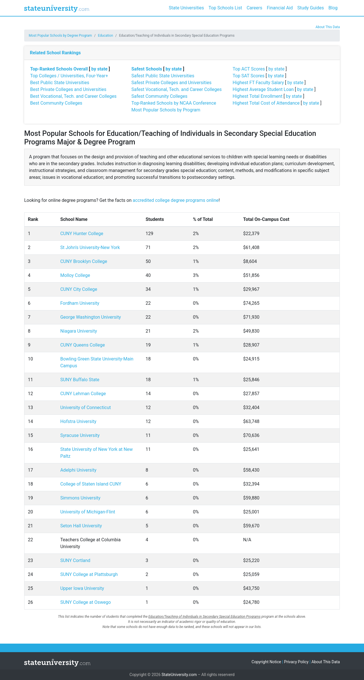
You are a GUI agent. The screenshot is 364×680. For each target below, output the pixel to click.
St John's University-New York (90, 247)
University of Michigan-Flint (87, 512)
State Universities (186, 8)
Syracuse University (80, 435)
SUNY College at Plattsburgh (89, 574)
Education (105, 36)
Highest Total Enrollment (257, 96)
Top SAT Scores (248, 75)
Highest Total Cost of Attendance (266, 103)
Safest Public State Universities (162, 75)
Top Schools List (225, 8)
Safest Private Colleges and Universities (171, 82)
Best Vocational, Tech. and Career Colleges (73, 96)
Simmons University (80, 498)
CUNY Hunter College (81, 233)
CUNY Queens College (82, 345)
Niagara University (78, 331)
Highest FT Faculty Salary (258, 82)
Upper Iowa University (82, 588)
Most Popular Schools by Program (165, 110)
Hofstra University (78, 421)
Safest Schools (146, 69)
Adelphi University (78, 470)
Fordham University (79, 303)
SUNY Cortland (75, 560)
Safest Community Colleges (159, 96)
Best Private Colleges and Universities (68, 89)
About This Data (328, 27)
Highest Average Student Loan (263, 89)
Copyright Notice (266, 662)
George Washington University (90, 317)
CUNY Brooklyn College (83, 261)
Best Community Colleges (56, 103)
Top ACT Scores (249, 69)
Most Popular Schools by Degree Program (60, 36)
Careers (254, 8)
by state (99, 69)
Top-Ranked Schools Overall (59, 69)
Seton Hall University (81, 525)
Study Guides (310, 8)
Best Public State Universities (59, 82)
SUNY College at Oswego (85, 602)
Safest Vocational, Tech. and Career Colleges (176, 89)
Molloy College (75, 275)
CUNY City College (78, 289)
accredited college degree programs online (176, 200)
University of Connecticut (85, 407)
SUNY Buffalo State (79, 379)
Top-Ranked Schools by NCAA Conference (173, 103)
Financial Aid (280, 8)
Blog (333, 8)
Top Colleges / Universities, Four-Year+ (69, 75)
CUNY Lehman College (83, 393)
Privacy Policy (296, 662)
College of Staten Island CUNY (90, 484)
